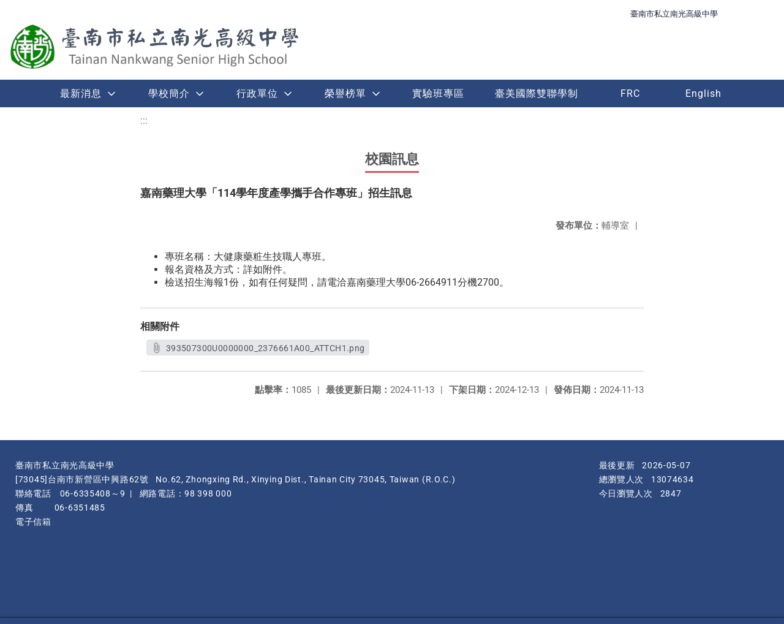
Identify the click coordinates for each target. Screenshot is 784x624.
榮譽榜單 (345, 93)
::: (144, 120)
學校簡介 (169, 93)
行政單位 (257, 93)
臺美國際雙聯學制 (536, 93)
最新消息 (81, 93)
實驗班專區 (438, 93)
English (703, 93)
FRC (630, 93)
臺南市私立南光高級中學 (674, 13)
